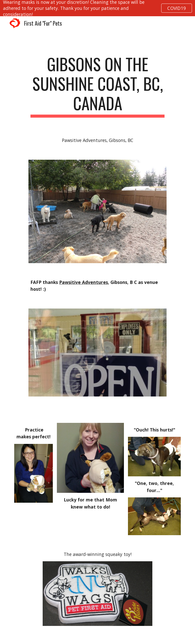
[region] (97, 8)
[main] (97, 86)
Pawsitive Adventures (83, 282)
